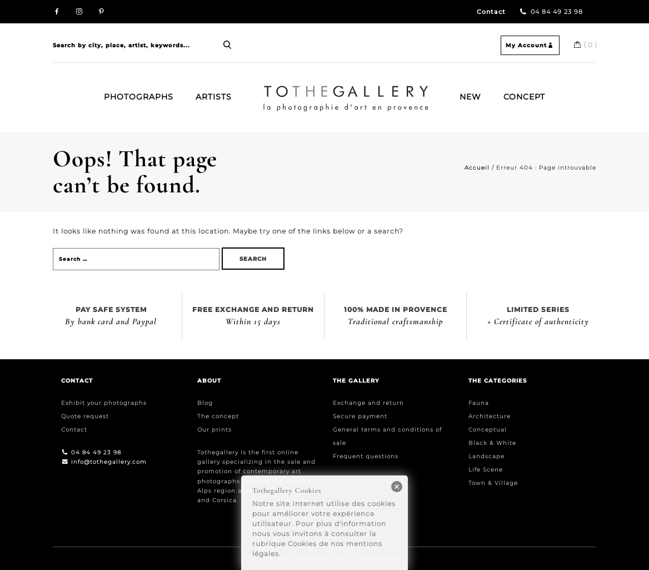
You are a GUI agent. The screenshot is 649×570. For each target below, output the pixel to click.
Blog (205, 403)
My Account (530, 45)
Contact (491, 12)
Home (267, 90)
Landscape (486, 456)
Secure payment (360, 416)
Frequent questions (365, 456)
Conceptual (487, 430)
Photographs (138, 97)
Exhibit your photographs (104, 403)
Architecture (489, 416)
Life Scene (485, 470)
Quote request (85, 416)
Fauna (478, 403)
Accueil (477, 168)
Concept (524, 97)
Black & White (492, 443)
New (470, 97)
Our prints (214, 430)
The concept (218, 416)
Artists (214, 97)
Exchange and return (368, 403)
